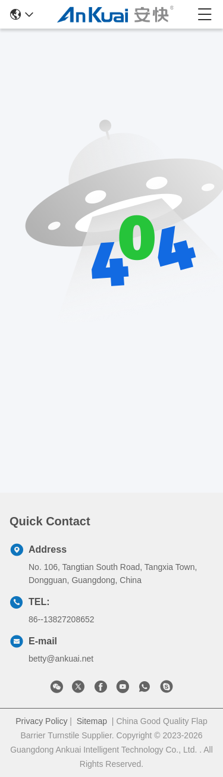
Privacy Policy (41, 721)
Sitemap (92, 721)
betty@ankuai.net (61, 658)
